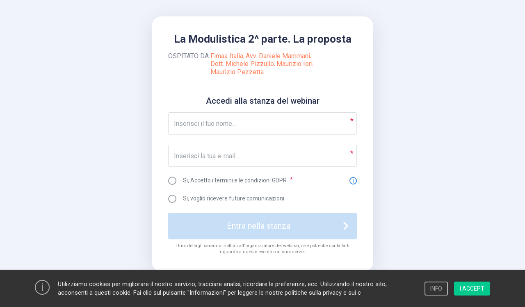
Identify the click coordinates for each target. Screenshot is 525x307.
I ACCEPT (472, 288)
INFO (436, 288)
